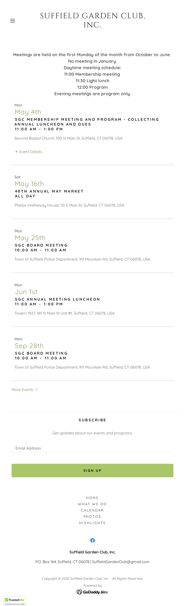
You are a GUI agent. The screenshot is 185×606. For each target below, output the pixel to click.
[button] (20, 21)
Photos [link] (93, 516)
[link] (92, 21)
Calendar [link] (92, 510)
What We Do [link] (92, 504)
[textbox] (92, 446)
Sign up (92, 470)
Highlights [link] (92, 523)
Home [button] (92, 498)
